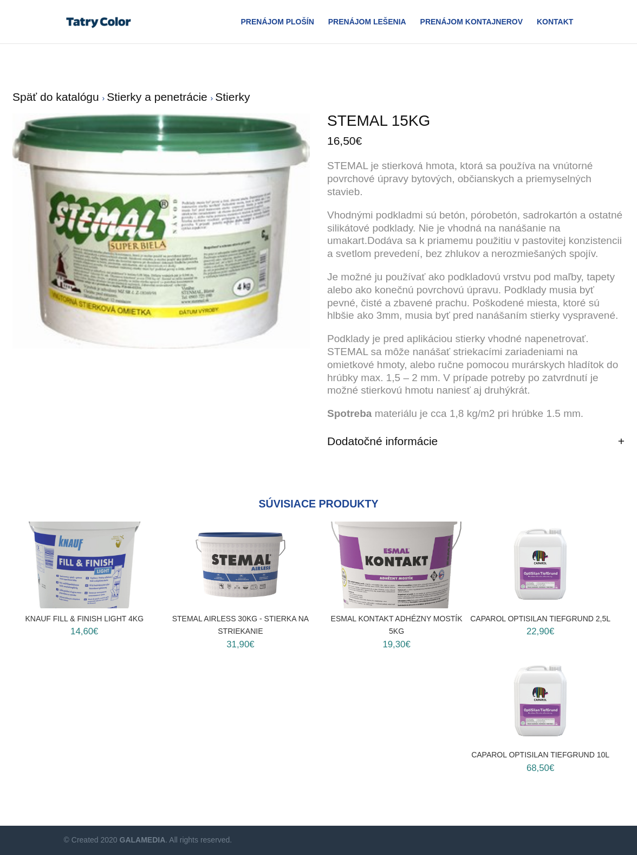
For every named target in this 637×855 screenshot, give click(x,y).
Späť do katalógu (57, 97)
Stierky (232, 97)
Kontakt (555, 22)
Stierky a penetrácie (158, 97)
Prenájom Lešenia (367, 22)
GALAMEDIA (143, 839)
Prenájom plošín (277, 22)
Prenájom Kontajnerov (471, 22)
